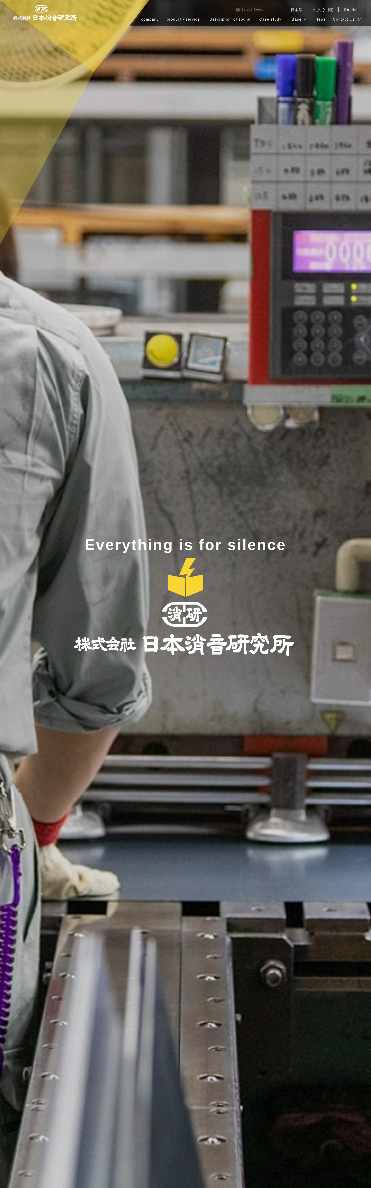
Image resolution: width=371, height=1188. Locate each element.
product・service (183, 19)
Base (297, 19)
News (320, 19)
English (351, 10)
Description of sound (230, 19)
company (150, 19)
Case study (270, 19)
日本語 (297, 10)
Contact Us (346, 19)
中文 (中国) (323, 10)
